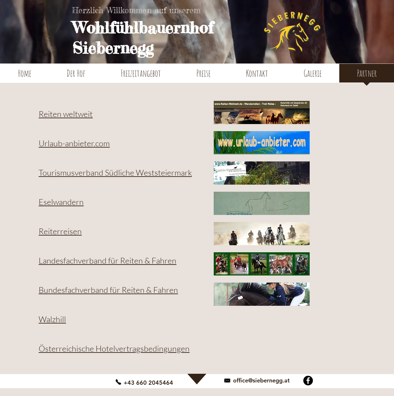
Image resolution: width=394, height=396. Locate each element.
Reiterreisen (60, 231)
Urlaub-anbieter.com (74, 143)
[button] (76, 75)
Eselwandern (61, 202)
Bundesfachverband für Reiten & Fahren (108, 290)
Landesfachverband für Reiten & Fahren (107, 261)
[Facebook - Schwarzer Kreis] (308, 380)
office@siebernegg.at (261, 380)
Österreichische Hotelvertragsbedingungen (114, 348)
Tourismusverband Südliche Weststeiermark (115, 173)
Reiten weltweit (66, 114)
